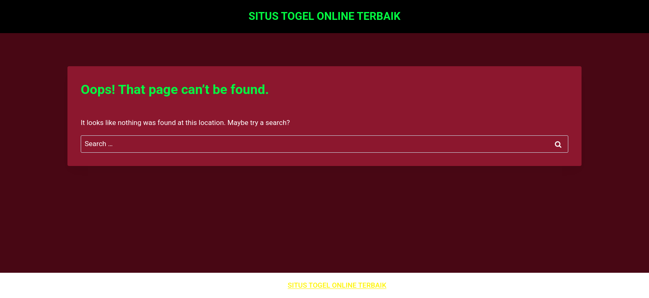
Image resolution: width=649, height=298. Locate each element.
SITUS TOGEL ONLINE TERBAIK (337, 285)
